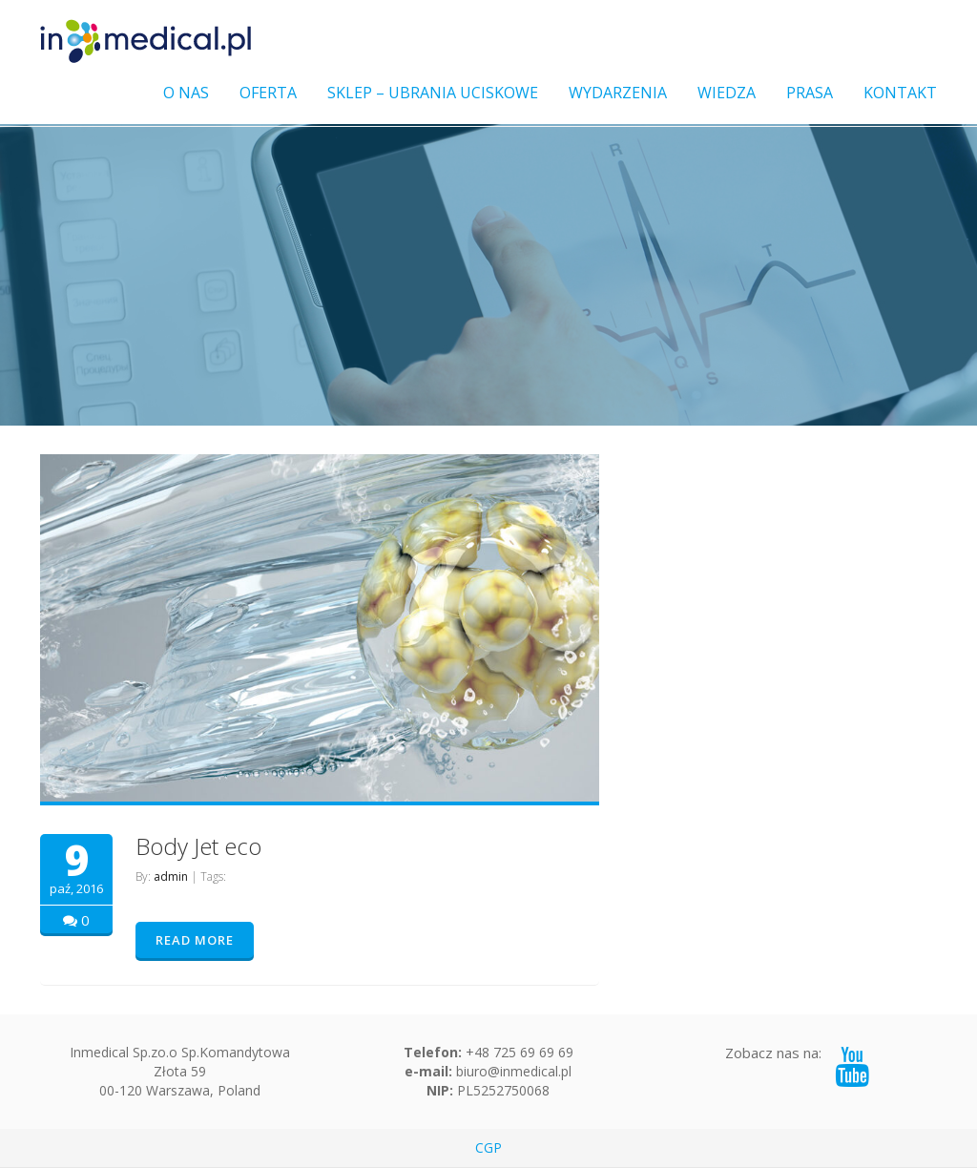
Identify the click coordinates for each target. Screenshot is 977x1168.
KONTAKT (900, 92)
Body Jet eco (198, 846)
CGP (488, 1147)
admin (171, 876)
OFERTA (268, 92)
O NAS (186, 92)
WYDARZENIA (618, 92)
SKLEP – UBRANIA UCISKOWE (432, 92)
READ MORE (195, 940)
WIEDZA (726, 92)
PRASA (809, 92)
